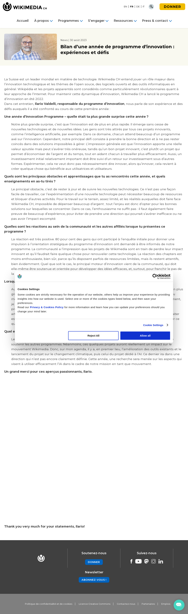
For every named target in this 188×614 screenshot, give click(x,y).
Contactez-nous (126, 604)
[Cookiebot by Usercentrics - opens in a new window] (155, 276)
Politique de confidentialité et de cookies (48, 604)
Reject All (93, 335)
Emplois (165, 604)
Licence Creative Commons (94, 604)
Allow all (145, 335)
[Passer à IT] (143, 6)
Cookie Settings (153, 325)
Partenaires (148, 604)
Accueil (23, 20)
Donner (172, 7)
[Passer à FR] (132, 6)
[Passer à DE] (138, 6)
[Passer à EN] (125, 6)
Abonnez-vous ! (94, 579)
